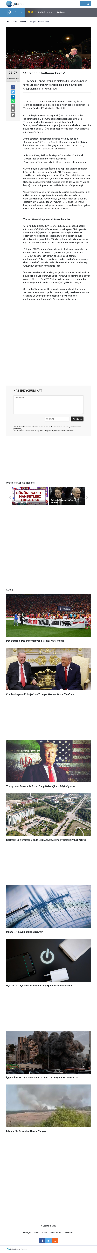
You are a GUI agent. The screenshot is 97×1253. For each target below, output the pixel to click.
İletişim (44, 1233)
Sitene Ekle (68, 1233)
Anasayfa (27, 1233)
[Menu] (82, 4)
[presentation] (15, 12)
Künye (36, 1233)
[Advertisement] (57, 322)
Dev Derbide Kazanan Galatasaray (51, 12)
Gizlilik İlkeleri (55, 1233)
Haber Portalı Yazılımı (18, 1249)
